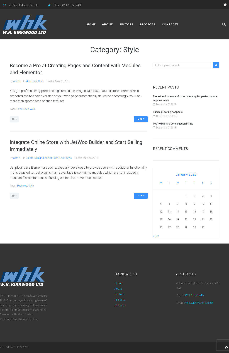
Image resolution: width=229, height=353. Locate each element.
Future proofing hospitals (168, 112)
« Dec (156, 236)
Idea (28, 81)
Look (34, 81)
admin (16, 81)
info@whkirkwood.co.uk (198, 302)
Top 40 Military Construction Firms (173, 123)
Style (41, 81)
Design (38, 157)
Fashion (48, 157)
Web (32, 109)
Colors (29, 157)
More (141, 119)
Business (22, 185)
